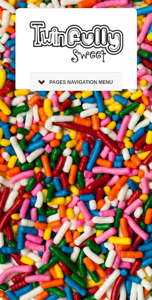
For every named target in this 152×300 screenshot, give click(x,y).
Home (37, 97)
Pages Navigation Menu (76, 82)
